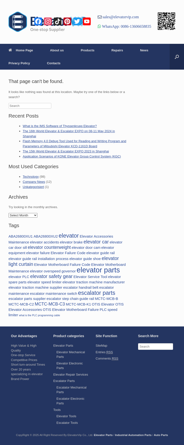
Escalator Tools (67, 423)
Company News (34, 182)
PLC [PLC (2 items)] (103, 310)
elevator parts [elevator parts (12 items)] (98, 270)
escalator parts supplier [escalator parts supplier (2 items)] (27, 299)
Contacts (54, 63)
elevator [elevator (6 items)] (69, 235)
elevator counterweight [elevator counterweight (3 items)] (49, 247)
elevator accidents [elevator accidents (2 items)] (44, 242)
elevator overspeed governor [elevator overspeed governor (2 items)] (53, 271)
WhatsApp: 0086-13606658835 (126, 26)
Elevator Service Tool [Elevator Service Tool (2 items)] (90, 277)
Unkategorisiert (33, 187)
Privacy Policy (19, 63)
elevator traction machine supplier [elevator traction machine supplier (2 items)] (35, 287)
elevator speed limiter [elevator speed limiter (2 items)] (44, 282)
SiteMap (101, 345)
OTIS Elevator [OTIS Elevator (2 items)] (103, 304)
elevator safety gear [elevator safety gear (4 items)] (51, 276)
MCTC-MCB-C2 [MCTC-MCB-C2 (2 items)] (21, 304)
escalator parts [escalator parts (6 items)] (96, 293)
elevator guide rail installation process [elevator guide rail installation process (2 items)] (39, 259)
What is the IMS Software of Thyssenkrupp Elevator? (60, 126)
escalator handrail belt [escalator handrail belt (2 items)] (80, 287)
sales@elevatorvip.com (120, 17)
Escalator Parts (64, 381)
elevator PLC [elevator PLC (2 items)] (19, 277)
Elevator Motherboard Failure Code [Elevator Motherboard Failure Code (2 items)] (62, 265)
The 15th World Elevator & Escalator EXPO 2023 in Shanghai (66, 151)
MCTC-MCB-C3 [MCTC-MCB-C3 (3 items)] (50, 304)
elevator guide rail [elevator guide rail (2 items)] (100, 253)
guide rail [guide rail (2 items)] (86, 299)
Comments (107, 359)
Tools (57, 410)
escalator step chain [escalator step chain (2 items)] (63, 299)
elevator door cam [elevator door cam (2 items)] (86, 248)
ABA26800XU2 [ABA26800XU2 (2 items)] (46, 236)
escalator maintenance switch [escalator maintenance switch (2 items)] (53, 294)
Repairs (117, 50)
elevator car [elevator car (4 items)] (96, 241)
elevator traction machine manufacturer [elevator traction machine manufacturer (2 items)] (93, 282)
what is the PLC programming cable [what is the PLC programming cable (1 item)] (39, 315)
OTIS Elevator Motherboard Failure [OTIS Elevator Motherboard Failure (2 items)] (71, 310)
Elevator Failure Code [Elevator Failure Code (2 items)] (68, 253)
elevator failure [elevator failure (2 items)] (38, 253)
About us (57, 50)
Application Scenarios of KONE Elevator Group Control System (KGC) (72, 156)
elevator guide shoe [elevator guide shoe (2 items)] (85, 259)
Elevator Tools (66, 416)
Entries (104, 352)
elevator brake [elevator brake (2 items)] (71, 242)
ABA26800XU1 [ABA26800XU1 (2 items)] (21, 236)
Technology (31, 176)
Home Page (21, 50)
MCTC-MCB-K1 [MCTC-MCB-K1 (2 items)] (78, 304)
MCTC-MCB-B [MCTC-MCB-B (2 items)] (106, 299)
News (144, 50)
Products (87, 50)
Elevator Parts (63, 345)
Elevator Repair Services (70, 374)
